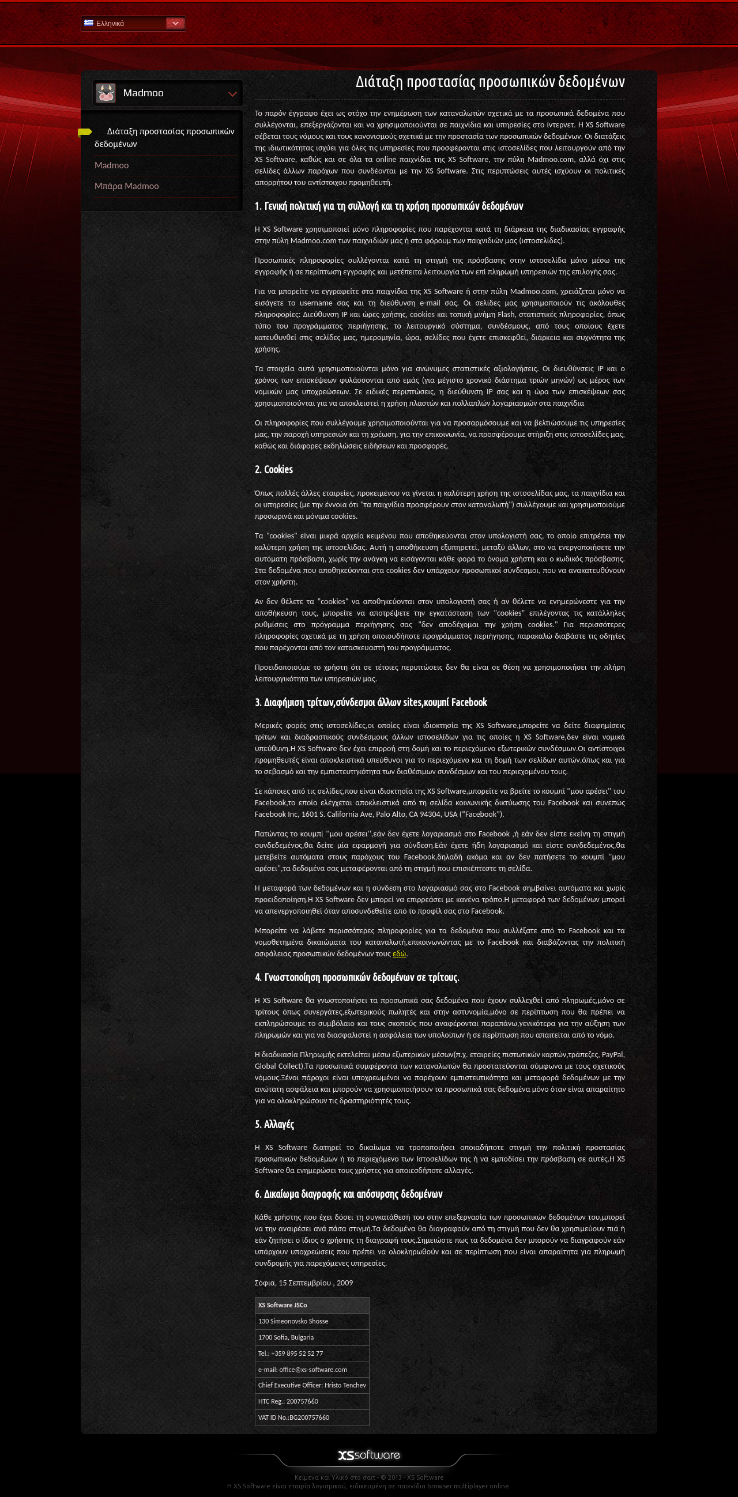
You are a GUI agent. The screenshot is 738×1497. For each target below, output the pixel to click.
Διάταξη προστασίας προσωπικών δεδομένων (165, 137)
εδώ (399, 954)
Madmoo (112, 165)
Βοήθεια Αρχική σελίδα (369, 22)
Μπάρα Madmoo (127, 185)
